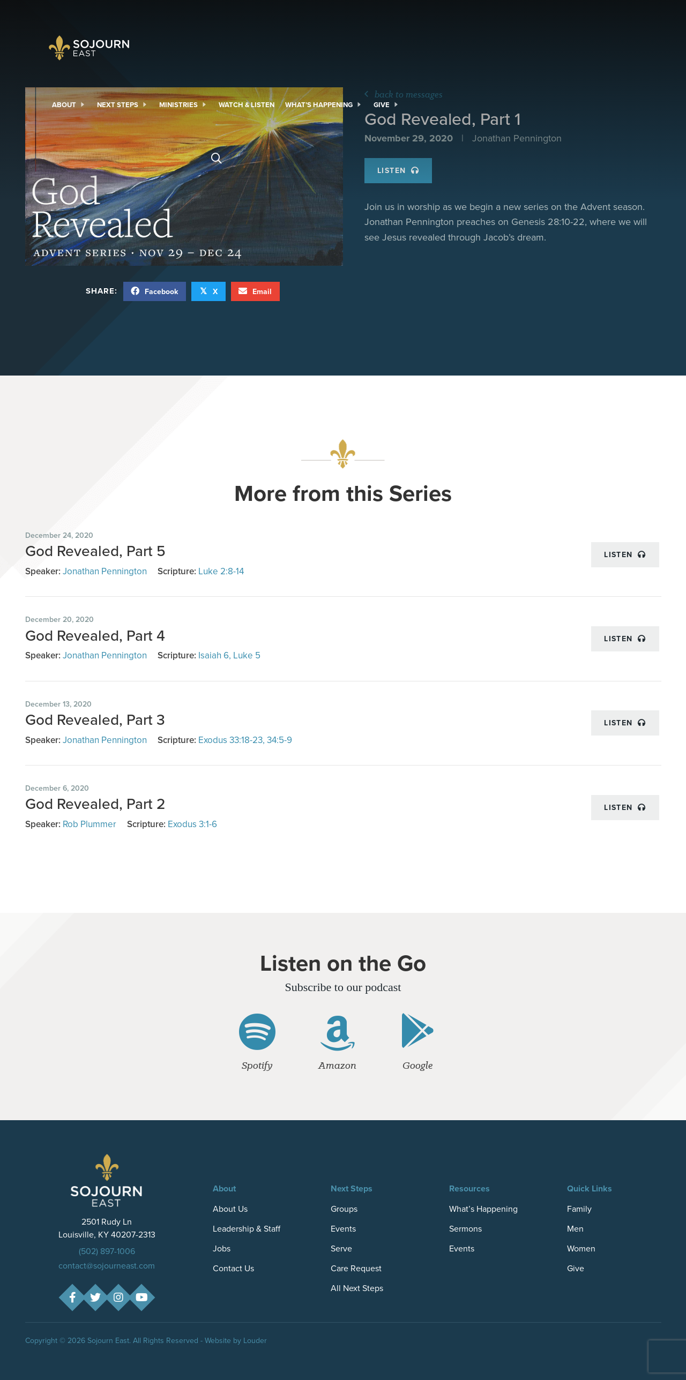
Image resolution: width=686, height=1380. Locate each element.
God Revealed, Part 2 (95, 803)
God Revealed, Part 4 (95, 635)
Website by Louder (236, 1340)
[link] (69, 105)
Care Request (356, 1268)
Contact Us (233, 1268)
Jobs (221, 1248)
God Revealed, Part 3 (95, 719)
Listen (625, 554)
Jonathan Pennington (105, 571)
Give (575, 1268)
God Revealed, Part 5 (95, 550)
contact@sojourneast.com (106, 1265)
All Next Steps (357, 1288)
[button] (72, 1297)
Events (343, 1228)
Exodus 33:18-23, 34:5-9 (245, 740)
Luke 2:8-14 (221, 571)
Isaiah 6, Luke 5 (229, 655)
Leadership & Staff (246, 1228)
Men (575, 1228)
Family (579, 1209)
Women (581, 1248)
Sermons (465, 1228)
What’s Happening (483, 1209)
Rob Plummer (89, 824)
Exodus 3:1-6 (192, 824)
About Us (230, 1209)
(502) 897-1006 (107, 1251)
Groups (344, 1209)
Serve (341, 1248)
